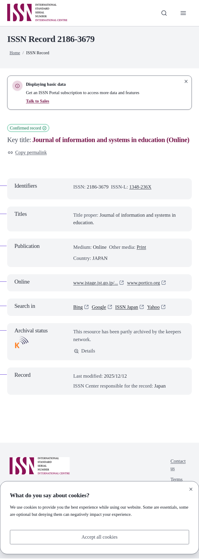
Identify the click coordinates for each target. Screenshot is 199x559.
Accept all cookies (99, 537)
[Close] (190, 488)
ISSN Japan (128, 307)
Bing (78, 307)
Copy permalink (28, 153)
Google (99, 307)
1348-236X (140, 187)
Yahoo (155, 307)
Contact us (177, 466)
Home (15, 52)
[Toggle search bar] (163, 13)
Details (84, 351)
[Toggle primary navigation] (183, 13)
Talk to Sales (38, 101)
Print (141, 247)
